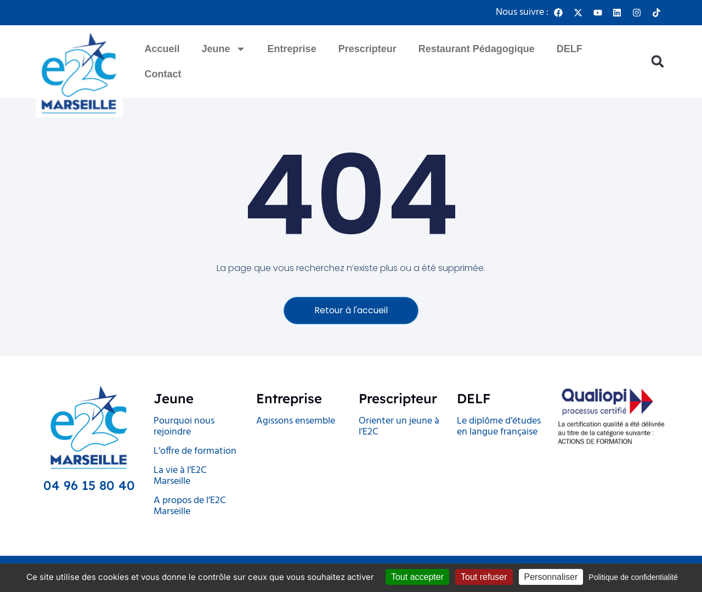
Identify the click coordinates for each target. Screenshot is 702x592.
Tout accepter (417, 577)
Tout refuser (484, 577)
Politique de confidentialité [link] (633, 577)
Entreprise (292, 48)
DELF (569, 48)
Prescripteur (367, 48)
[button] (658, 62)
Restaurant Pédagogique (476, 48)
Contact (163, 74)
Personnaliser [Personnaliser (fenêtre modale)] (551, 577)
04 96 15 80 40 (89, 486)
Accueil (162, 48)
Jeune (224, 48)
